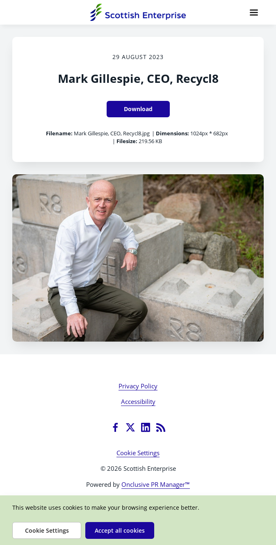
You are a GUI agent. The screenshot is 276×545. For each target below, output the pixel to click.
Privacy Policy (138, 386)
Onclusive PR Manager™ (155, 484)
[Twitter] (130, 427)
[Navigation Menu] (253, 12)
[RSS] (160, 427)
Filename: (59, 133)
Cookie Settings (138, 453)
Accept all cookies (120, 530)
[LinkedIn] (145, 427)
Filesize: (126, 141)
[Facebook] (115, 427)
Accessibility (138, 401)
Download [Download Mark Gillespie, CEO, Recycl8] (138, 109)
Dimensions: (172, 133)
